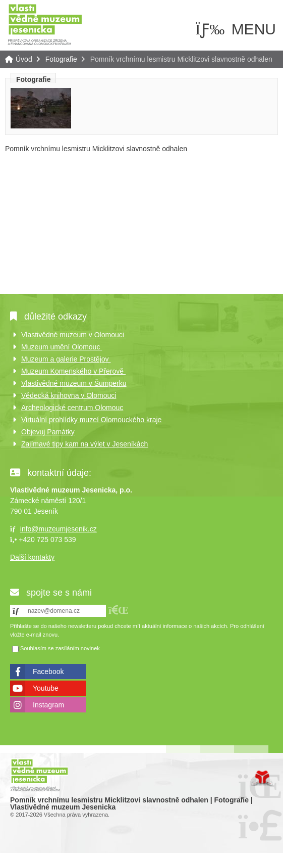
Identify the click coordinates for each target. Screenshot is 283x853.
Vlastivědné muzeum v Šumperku (74, 383)
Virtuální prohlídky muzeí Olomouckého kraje (91, 420)
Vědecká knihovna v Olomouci (68, 395)
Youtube (46, 688)
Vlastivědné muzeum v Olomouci (73, 335)
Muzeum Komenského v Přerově (73, 371)
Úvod (45, 24)
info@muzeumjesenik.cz (58, 529)
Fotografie (61, 59)
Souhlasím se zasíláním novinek (60, 648)
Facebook (48, 671)
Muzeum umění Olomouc (61, 347)
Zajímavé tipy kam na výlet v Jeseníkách (84, 444)
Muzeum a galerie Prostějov (65, 359)
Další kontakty (32, 557)
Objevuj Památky (48, 432)
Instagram (48, 705)
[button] (118, 610)
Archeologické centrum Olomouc (72, 407)
